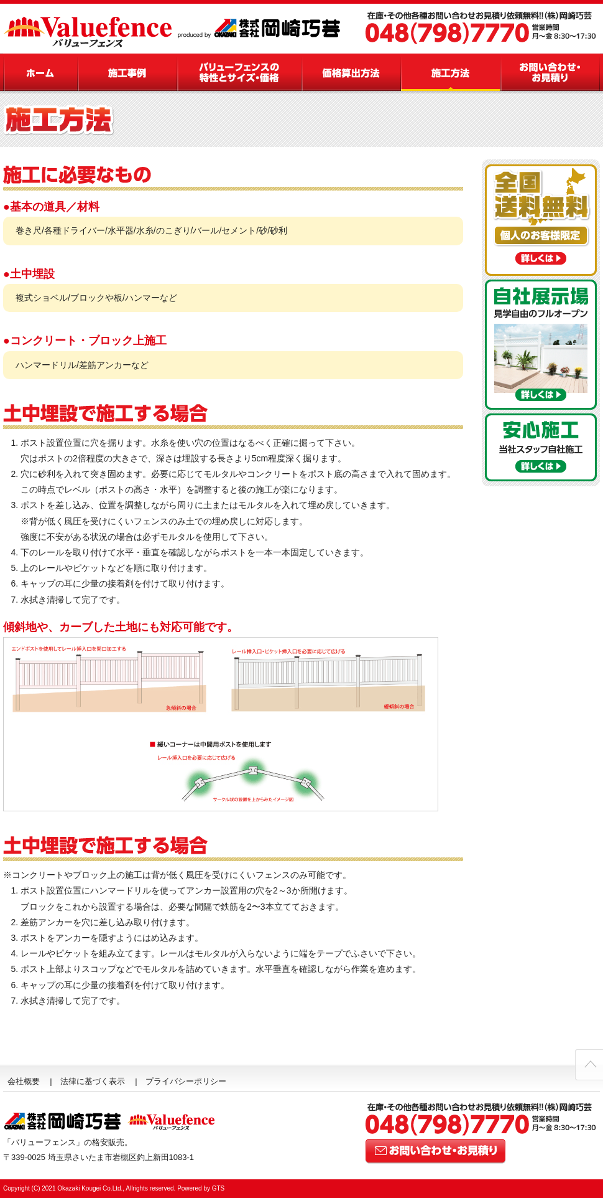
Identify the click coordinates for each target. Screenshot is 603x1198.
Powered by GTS (200, 1188)
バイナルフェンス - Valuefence (90, 28)
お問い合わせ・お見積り (550, 72)
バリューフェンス (40, 72)
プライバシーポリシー (185, 1081)
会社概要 (23, 1081)
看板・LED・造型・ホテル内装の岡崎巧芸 (264, 28)
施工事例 (127, 72)
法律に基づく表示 (92, 1081)
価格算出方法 (351, 72)
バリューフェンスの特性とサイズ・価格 (239, 72)
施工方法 (450, 72)
